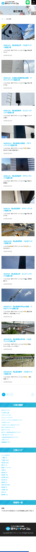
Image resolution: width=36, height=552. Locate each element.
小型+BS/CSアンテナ (8, 444)
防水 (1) (3, 500)
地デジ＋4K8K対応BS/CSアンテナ (12, 441)
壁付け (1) (4, 474)
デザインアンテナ (7, 424)
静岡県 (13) (5, 503)
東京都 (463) (5, 486)
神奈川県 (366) (6, 493)
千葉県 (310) (5, 469)
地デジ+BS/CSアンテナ (8, 436)
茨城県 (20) (5, 498)
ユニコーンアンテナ (7, 427)
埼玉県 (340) (5, 471)
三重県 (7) (4, 466)
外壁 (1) (3, 479)
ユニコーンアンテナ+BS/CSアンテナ (13, 429)
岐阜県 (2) (4, 481)
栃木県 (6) (4, 488)
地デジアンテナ (6, 439)
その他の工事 (5, 422)
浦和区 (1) (4, 491)
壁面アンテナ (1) (6, 476)
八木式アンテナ (6, 432)
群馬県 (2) (4, 495)
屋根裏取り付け (6, 451)
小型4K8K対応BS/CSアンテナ (10, 446)
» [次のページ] (12, 404)
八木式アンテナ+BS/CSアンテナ (11, 434)
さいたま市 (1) (6, 464)
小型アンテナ (5, 449)
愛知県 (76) (5, 483)
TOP (2, 19)
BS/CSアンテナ (6, 420)
